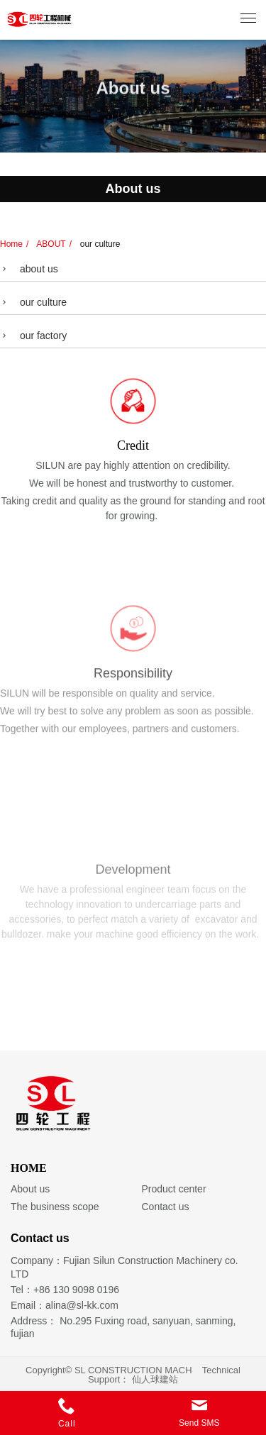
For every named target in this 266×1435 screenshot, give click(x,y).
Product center (174, 1189)
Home (11, 244)
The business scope (55, 1206)
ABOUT (50, 244)
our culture (98, 244)
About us (30, 1189)
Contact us (165, 1206)
